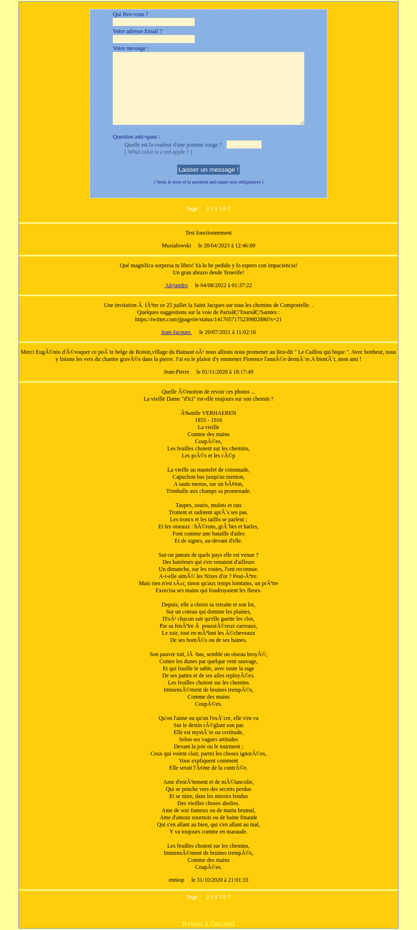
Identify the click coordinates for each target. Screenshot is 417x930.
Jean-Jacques (176, 332)
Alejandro (176, 285)
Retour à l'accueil (208, 924)
